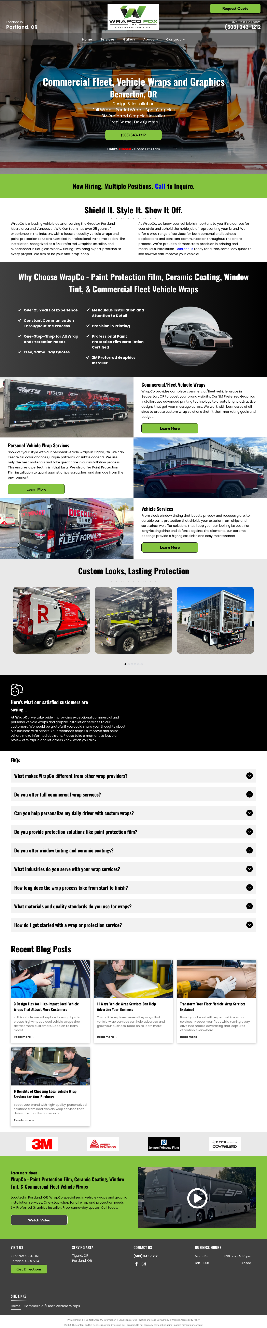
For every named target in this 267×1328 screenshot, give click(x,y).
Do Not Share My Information (101, 1325)
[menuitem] (87, 39)
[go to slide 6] (141, 664)
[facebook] (137, 1269)
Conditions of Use (127, 1325)
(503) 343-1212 (243, 27)
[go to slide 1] (125, 664)
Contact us (184, 249)
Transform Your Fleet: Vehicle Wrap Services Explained (212, 1006)
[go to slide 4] (135, 664)
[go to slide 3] (132, 664)
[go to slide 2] (128, 664)
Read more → (24, 1037)
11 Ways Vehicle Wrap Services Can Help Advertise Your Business (126, 1006)
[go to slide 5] (138, 664)
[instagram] (144, 1269)
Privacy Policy (74, 1325)
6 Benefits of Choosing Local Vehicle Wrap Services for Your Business (45, 1093)
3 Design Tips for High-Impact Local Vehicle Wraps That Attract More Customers (46, 1006)
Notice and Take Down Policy (154, 1325)
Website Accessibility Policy (186, 1325)
